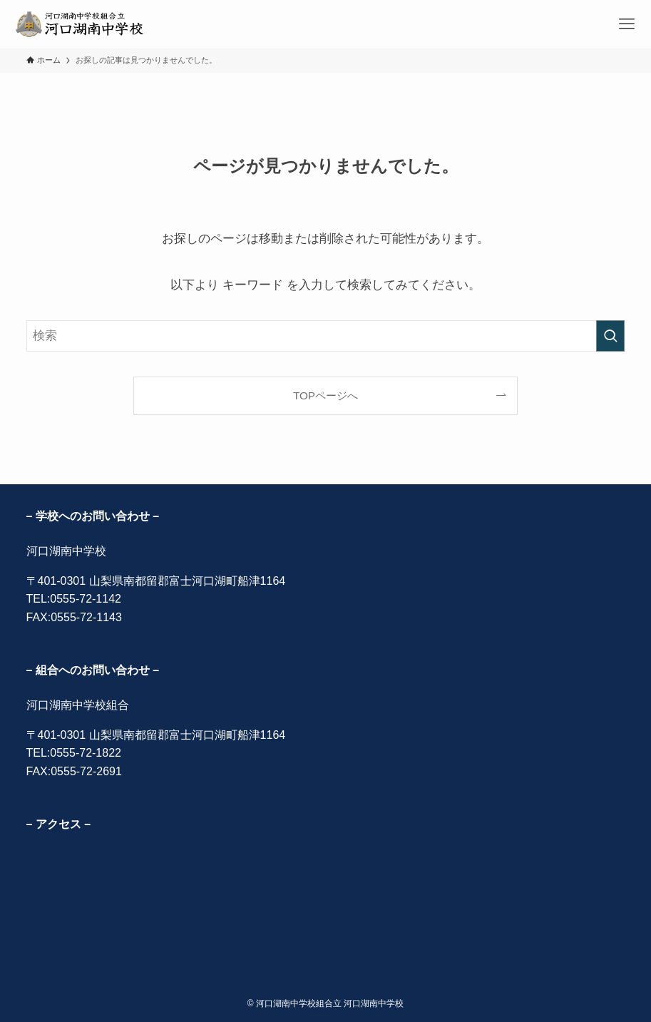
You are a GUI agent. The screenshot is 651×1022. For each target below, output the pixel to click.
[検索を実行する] (610, 336)
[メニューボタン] (627, 24)
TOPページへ (325, 395)
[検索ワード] (325, 336)
